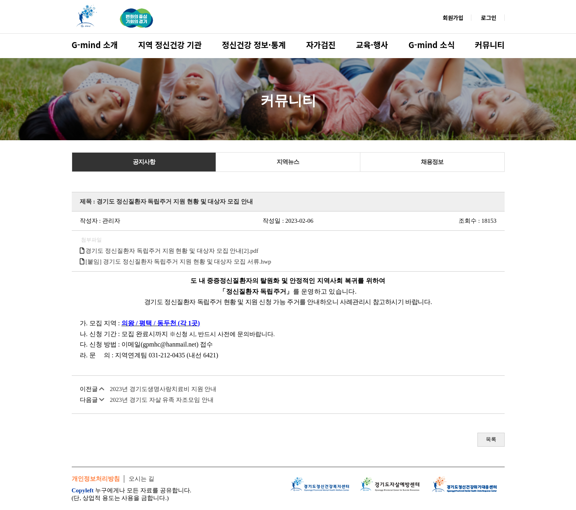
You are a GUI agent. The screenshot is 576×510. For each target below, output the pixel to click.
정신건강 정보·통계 (254, 44)
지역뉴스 (288, 162)
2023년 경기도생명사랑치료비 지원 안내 (163, 389)
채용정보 (432, 162)
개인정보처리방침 (96, 479)
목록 (491, 439)
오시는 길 (141, 479)
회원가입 (453, 18)
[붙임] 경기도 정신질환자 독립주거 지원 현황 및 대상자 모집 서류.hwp (178, 261)
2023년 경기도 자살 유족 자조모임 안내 (162, 400)
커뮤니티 (490, 44)
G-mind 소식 (431, 44)
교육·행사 (372, 44)
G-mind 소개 (95, 44)
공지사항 (144, 162)
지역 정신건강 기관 (169, 44)
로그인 (489, 18)
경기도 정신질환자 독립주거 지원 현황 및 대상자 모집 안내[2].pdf (171, 251)
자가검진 (321, 44)
